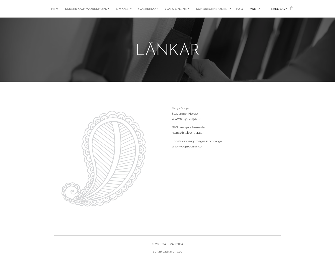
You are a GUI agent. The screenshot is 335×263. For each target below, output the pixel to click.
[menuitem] (67, 8)
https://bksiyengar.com (188, 133)
